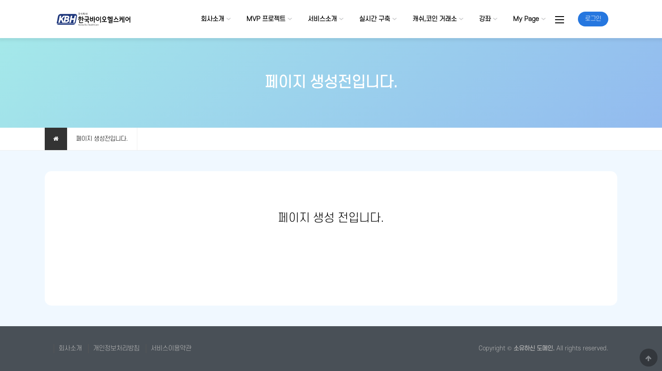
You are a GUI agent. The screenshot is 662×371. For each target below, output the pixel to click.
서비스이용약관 (171, 348)
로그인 (593, 18)
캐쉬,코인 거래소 (434, 19)
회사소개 (212, 19)
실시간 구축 (374, 19)
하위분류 (228, 19)
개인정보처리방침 (116, 348)
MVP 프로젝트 (265, 19)
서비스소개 (322, 19)
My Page (526, 19)
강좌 (485, 19)
